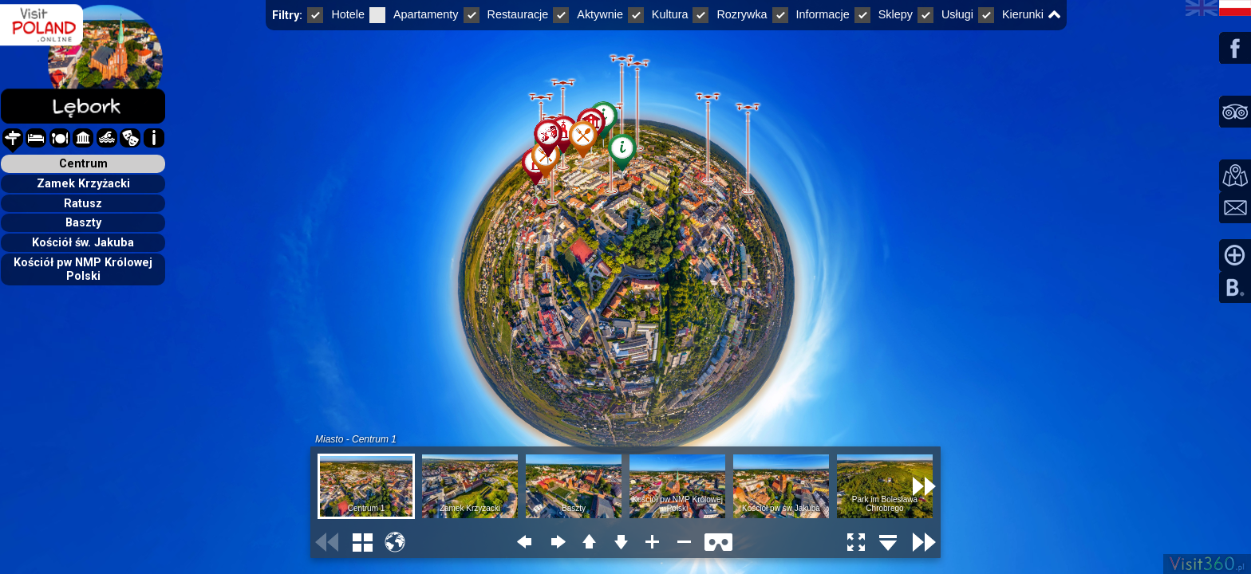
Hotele (336, 14)
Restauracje (506, 14)
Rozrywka (730, 14)
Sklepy (883, 14)
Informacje (811, 14)
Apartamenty (414, 14)
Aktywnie (588, 14)
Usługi (945, 14)
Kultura (658, 14)
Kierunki (1011, 14)
